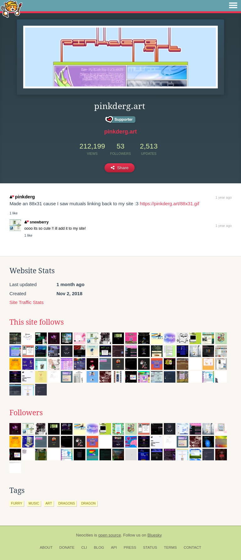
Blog (99, 547)
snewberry (36, 222)
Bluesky (154, 535)
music (34, 503)
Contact (192, 547)
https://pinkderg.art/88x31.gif (169, 203)
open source (109, 535)
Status (150, 547)
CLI (84, 547)
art (49, 503)
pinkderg (22, 196)
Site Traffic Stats (26, 302)
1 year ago (223, 197)
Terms (170, 547)
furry (16, 503)
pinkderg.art (120, 131)
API (114, 547)
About (46, 547)
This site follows (36, 322)
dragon (88, 503)
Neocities (84, 535)
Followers (26, 413)
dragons (66, 503)
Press (130, 547)
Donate (66, 547)
